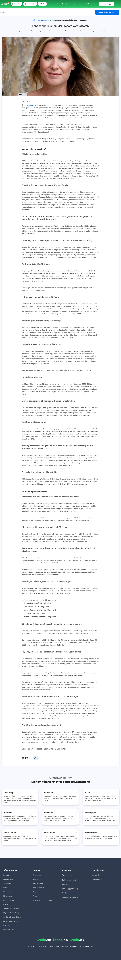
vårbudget (30, 105)
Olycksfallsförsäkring (11, 913)
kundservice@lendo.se (74, 880)
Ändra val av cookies (70, 897)
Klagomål (36, 892)
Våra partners (38, 883)
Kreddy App (7, 925)
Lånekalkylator (8, 929)
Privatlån (6, 875)
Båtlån (5, 904)
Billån (5, 888)
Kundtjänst (66, 884)
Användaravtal (38, 888)
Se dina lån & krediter (11, 921)
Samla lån (7, 883)
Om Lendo (37, 875)
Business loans (8, 900)
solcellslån (41, 178)
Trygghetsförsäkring (11, 909)
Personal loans (8, 879)
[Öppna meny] (118, 4)
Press (35, 896)
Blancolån (7, 892)
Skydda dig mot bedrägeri (42, 900)
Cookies (65, 893)
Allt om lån (96, 875)
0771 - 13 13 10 (71, 875)
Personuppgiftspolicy (70, 889)
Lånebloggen (97, 879)
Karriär (35, 879)
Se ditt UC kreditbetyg (12, 917)
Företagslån (7, 896)
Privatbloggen (43, 20)
